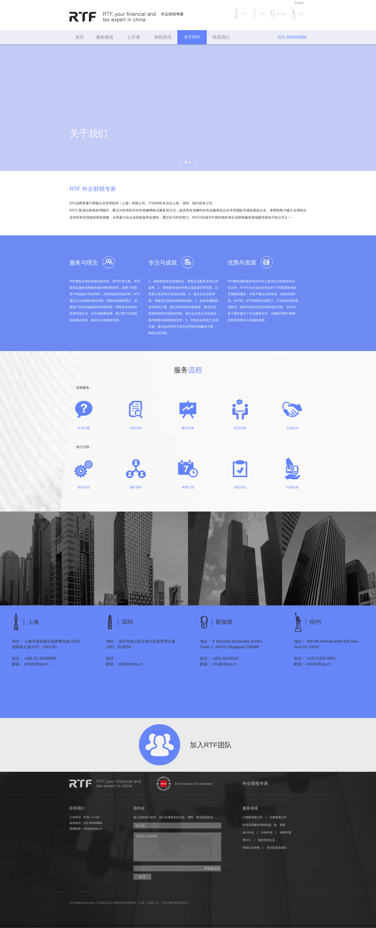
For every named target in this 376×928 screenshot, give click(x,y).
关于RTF (192, 37)
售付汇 (247, 840)
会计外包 (248, 832)
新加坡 (278, 14)
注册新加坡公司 (252, 817)
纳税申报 (285, 832)
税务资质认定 (266, 840)
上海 (240, 14)
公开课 (133, 37)
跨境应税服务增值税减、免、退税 (264, 825)
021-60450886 (93, 823)
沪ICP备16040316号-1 (176, 903)
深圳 (258, 14)
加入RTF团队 (211, 745)
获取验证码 (212, 868)
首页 (79, 37)
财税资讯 (162, 37)
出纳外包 (266, 832)
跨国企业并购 (251, 847)
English (299, 3)
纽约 (297, 14)
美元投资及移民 (277, 847)
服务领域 (104, 37)
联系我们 (221, 37)
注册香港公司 (278, 817)
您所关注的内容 (177, 846)
